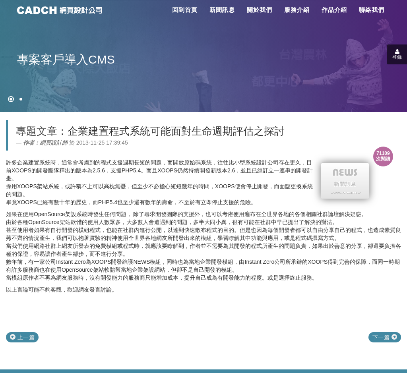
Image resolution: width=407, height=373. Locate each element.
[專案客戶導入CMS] (21, 99)
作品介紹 (334, 9)
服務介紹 (297, 9)
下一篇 (384, 337)
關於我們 (259, 9)
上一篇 (22, 337)
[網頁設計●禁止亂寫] (11, 99)
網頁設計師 (54, 142)
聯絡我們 (371, 9)
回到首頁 (185, 9)
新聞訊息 (222, 9)
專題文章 (36, 131)
